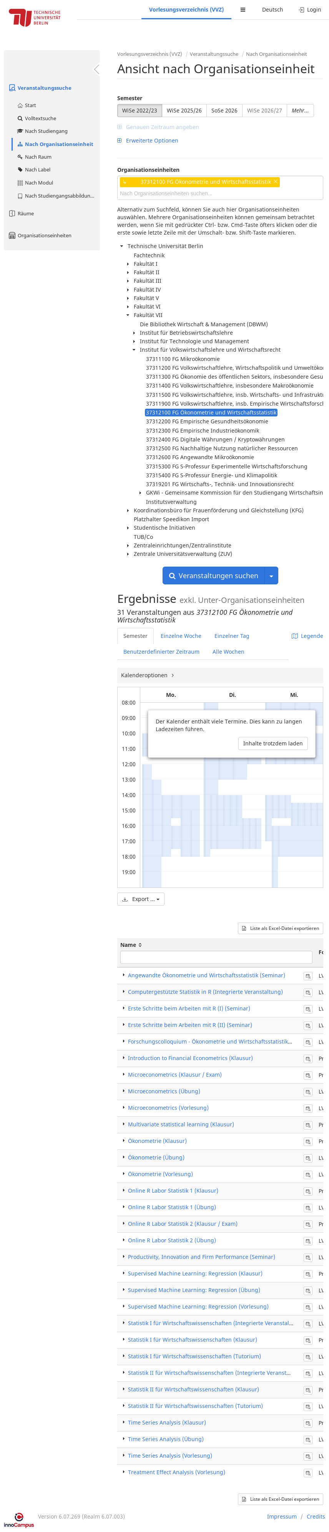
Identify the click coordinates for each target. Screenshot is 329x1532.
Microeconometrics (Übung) (164, 1091)
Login (310, 9)
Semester (129, 98)
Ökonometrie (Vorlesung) (160, 1174)
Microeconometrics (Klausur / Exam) (175, 1074)
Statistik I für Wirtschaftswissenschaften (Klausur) (192, 1339)
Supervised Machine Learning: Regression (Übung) (194, 1290)
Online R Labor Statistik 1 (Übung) (172, 1207)
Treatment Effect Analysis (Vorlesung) (176, 1472)
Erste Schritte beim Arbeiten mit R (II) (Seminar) (190, 1025)
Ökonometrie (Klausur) (157, 1140)
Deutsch (272, 9)
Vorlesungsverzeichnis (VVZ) (186, 9)
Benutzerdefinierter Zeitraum (161, 651)
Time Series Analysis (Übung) (166, 1439)
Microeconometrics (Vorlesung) (168, 1107)
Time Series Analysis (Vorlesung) (170, 1455)
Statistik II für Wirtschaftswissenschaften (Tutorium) (195, 1406)
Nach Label (33, 169)
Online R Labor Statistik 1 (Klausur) (173, 1190)
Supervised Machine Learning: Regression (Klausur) (195, 1273)
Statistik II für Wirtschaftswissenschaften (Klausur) (193, 1389)
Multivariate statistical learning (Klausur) (181, 1124)
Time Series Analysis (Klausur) (167, 1422)
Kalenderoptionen (145, 675)
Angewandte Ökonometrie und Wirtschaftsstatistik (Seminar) (206, 975)
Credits (316, 1516)
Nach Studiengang (42, 131)
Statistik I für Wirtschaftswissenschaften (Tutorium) (194, 1356)
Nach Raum (34, 156)
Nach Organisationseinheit (55, 144)
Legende (307, 635)
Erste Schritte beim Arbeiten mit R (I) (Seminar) (189, 1008)
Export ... (141, 899)
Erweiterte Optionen (147, 140)
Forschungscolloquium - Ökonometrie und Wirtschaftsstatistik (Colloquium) (225, 1041)
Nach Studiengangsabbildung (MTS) (58, 195)
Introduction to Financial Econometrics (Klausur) (190, 1058)
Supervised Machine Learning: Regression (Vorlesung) (198, 1306)
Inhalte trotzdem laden (273, 743)
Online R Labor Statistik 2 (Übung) (172, 1240)
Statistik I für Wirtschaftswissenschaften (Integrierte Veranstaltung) (215, 1323)
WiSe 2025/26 (184, 110)
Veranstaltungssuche (39, 87)
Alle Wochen (228, 651)
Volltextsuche (36, 118)
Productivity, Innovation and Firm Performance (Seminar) (201, 1256)
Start (26, 105)
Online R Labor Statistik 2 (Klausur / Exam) (183, 1223)
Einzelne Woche (181, 635)
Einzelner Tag (231, 635)
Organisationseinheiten (39, 235)
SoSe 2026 (224, 110)
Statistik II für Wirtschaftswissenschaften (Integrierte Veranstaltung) (216, 1372)
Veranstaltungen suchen (213, 575)
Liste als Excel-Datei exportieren (280, 928)
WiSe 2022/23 (139, 110)
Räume (21, 213)
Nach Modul (35, 182)
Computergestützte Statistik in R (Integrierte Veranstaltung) (205, 991)
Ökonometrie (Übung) (156, 1157)
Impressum (282, 1516)
